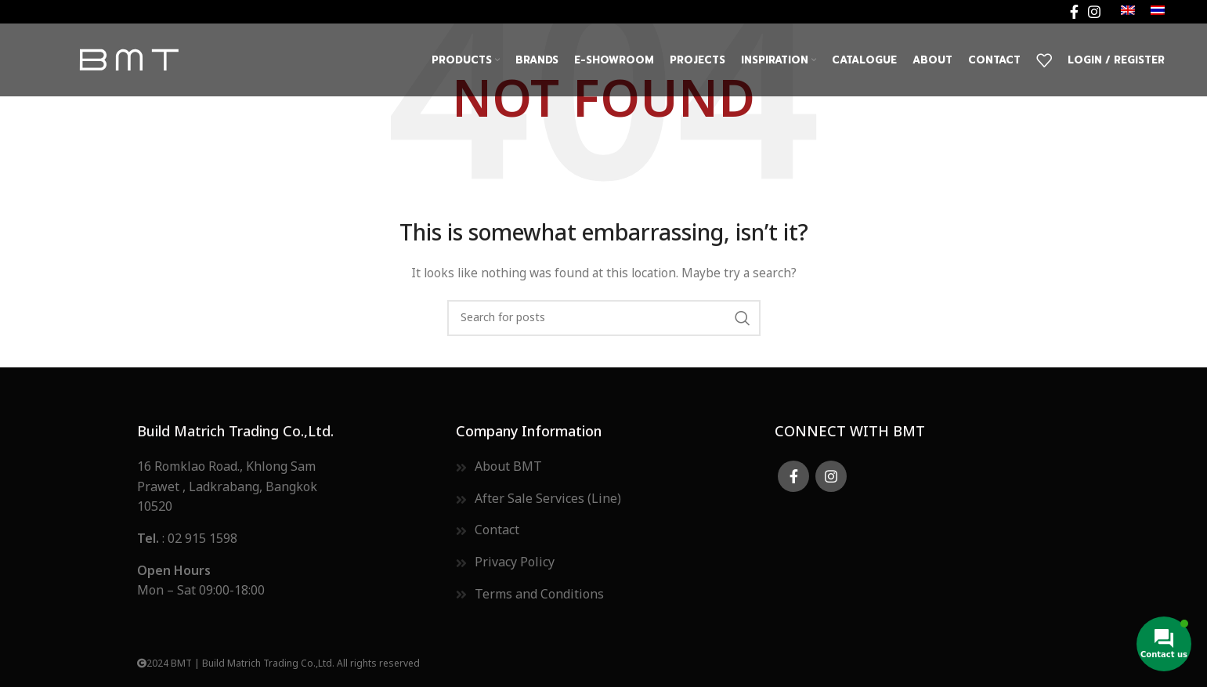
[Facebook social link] (1074, 12)
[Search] (604, 318)
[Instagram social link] (1094, 12)
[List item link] (284, 540)
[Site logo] (128, 60)
